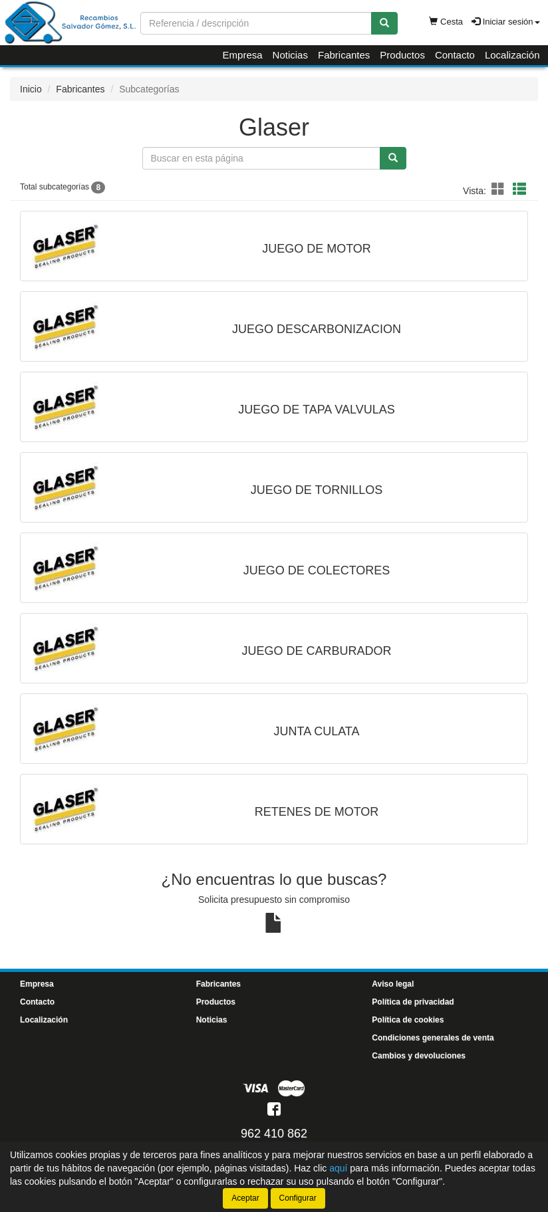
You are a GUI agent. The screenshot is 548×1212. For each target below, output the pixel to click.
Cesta (446, 22)
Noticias (290, 55)
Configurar (298, 1198)
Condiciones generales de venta (432, 1037)
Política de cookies (408, 1020)
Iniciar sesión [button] (505, 22)
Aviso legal (393, 984)
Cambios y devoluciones (419, 1055)
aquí (338, 1168)
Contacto (455, 55)
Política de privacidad (413, 1002)
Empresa (243, 55)
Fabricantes (344, 55)
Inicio (31, 89)
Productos (402, 55)
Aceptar (245, 1198)
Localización (512, 55)
